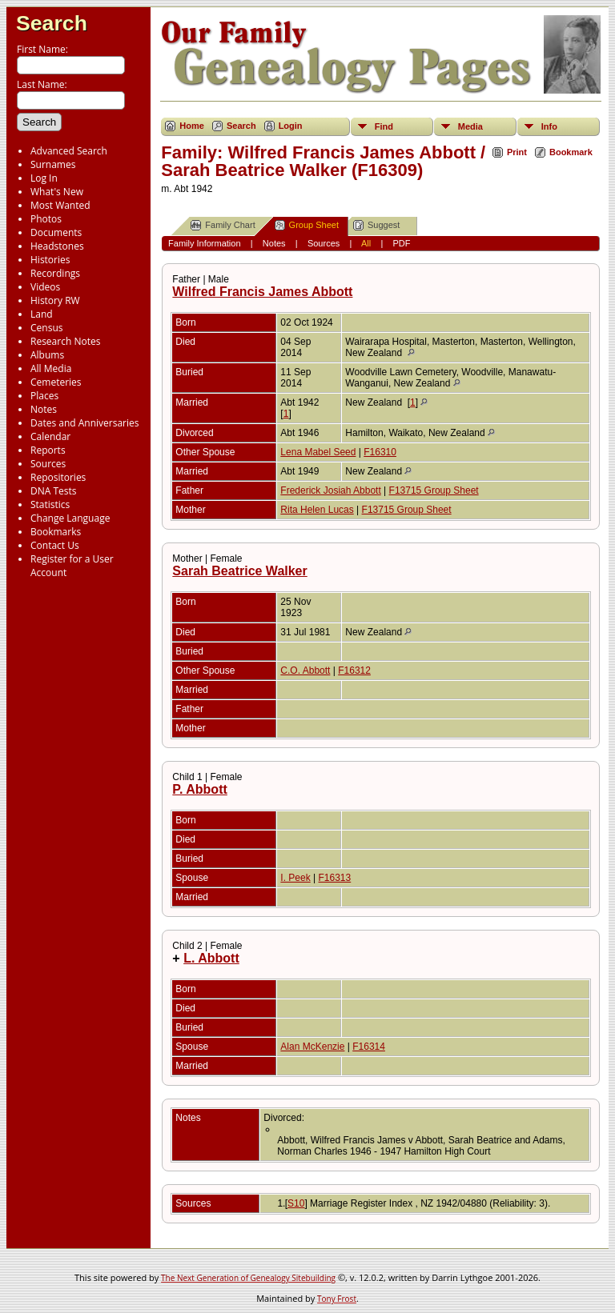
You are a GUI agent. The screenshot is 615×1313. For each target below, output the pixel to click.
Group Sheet (307, 225)
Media (470, 126)
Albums (47, 355)
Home (191, 125)
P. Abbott (199, 789)
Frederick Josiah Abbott (330, 490)
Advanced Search (68, 151)
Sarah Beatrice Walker (239, 571)
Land (41, 314)
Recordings (55, 273)
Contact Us (54, 545)
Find (384, 126)
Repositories (58, 477)
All (366, 243)
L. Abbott (211, 958)
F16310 (380, 452)
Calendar (50, 436)
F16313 (335, 877)
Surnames (52, 164)
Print (517, 152)
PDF (402, 243)
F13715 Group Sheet (434, 490)
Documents (56, 232)
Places (44, 395)
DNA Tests (53, 491)
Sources (48, 463)
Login (291, 125)
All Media (50, 368)
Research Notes (65, 341)
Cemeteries (56, 382)
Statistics (50, 504)
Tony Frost (336, 1298)
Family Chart (223, 225)
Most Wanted (60, 205)
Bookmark (571, 152)
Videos (45, 287)
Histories (50, 259)
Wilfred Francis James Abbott (262, 291)
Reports (48, 450)
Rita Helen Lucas (316, 509)
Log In (44, 178)
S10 (295, 1203)
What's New (56, 191)
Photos (46, 219)
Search (51, 23)
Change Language (70, 518)
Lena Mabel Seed (318, 452)
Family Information (204, 243)
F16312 (354, 670)
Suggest (376, 225)
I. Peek (295, 877)
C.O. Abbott (305, 670)
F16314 (368, 1046)
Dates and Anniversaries (84, 423)
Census (46, 327)
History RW (55, 300)
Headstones (57, 246)
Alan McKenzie (312, 1046)
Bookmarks (55, 531)
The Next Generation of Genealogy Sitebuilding (248, 1277)
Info (549, 126)
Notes (43, 409)
